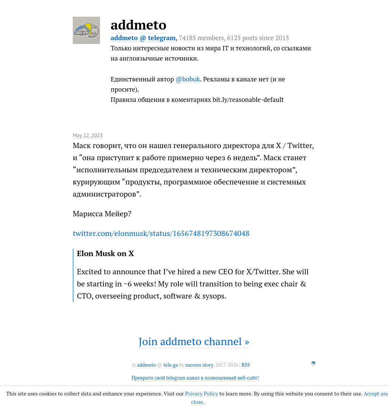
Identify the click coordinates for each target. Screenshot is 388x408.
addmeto (138, 24)
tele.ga (171, 365)
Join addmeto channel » (194, 341)
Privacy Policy (201, 393)
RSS (245, 365)
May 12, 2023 (88, 135)
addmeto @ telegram (143, 37)
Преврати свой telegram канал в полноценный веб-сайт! (195, 378)
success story (199, 365)
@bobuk (187, 79)
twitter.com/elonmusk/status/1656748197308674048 (161, 233)
